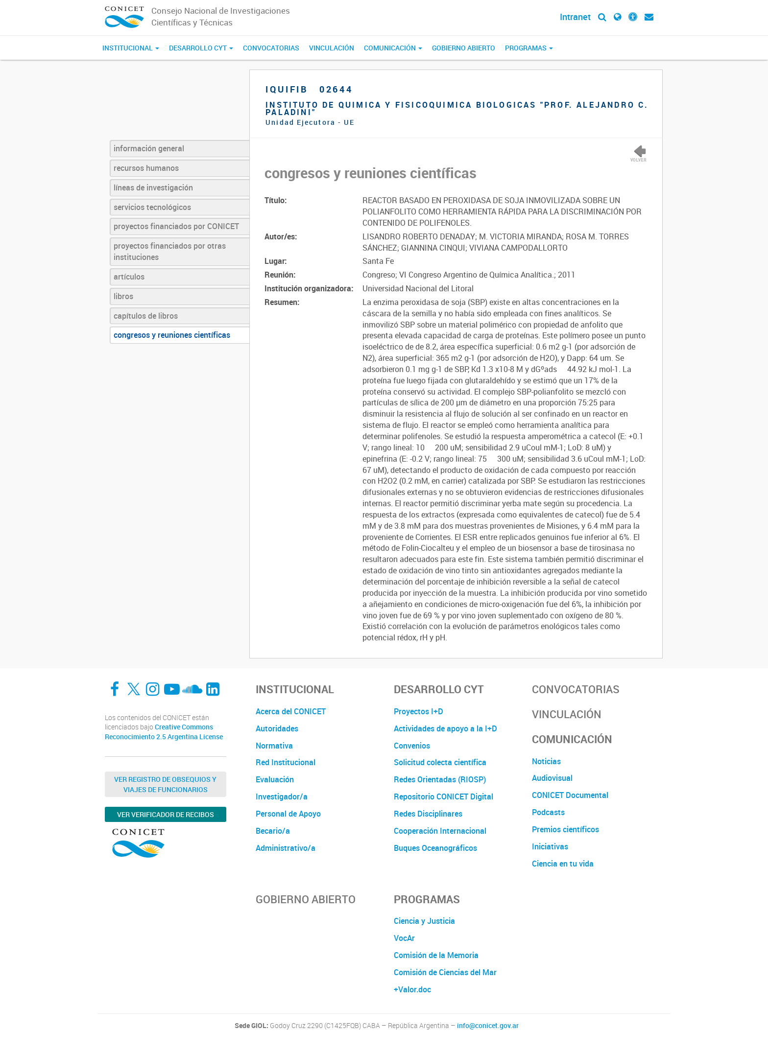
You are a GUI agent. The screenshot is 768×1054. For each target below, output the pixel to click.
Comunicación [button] (393, 47)
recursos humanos (146, 168)
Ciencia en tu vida (563, 863)
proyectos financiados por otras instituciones (170, 251)
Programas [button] (529, 47)
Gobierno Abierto (463, 47)
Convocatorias (271, 47)
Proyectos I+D (418, 711)
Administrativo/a (285, 848)
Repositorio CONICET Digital (443, 796)
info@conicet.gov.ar (488, 1025)
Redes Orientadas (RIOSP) (440, 779)
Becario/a (273, 830)
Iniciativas (550, 846)
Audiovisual (552, 778)
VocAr (404, 938)
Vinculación (331, 47)
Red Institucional (285, 762)
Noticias (546, 761)
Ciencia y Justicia (424, 920)
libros (123, 296)
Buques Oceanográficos (435, 848)
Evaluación (275, 779)
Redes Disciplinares (428, 813)
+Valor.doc (412, 989)
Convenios (412, 745)
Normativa (274, 745)
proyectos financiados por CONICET (176, 226)
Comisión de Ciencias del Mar (445, 972)
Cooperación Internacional (440, 830)
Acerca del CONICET (291, 711)
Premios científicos (565, 829)
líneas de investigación (153, 187)
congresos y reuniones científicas (172, 334)
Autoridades (277, 728)
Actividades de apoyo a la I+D (445, 728)
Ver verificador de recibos (165, 814)
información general (149, 148)
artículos (129, 276)
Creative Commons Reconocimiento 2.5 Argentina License (164, 732)
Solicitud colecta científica (440, 762)
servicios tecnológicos (152, 207)
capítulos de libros (146, 315)
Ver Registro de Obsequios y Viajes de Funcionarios (165, 784)
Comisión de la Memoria (436, 955)
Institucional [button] (130, 47)
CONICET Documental (570, 795)
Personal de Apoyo (288, 813)
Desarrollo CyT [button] (201, 47)
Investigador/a (282, 796)
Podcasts (548, 812)
